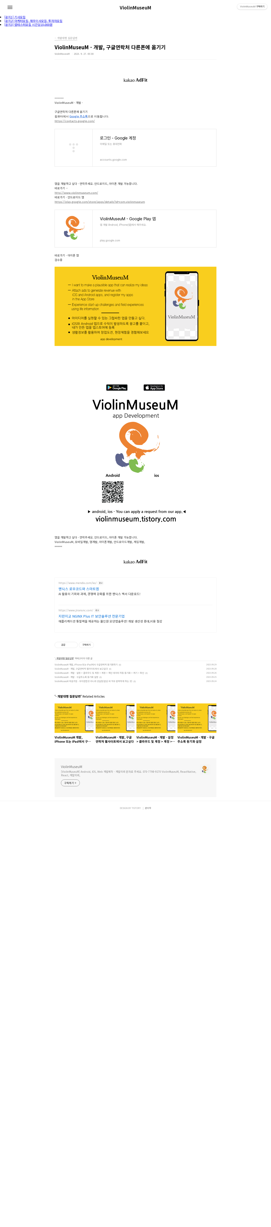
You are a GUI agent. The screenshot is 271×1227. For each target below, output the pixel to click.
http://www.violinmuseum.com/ (76, 193)
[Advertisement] (135, 600)
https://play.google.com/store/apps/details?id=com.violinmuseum (100, 202)
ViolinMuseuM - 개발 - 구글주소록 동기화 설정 (76, 740)
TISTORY (136, 1166)
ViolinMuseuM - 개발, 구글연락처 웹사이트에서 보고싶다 (81, 731)
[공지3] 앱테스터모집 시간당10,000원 (28, 24)
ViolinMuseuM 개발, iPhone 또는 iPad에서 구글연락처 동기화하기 (86, 727)
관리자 (148, 1166)
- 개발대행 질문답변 (64, 721)
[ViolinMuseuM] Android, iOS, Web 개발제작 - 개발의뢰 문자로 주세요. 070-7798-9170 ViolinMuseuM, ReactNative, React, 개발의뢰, (128, 836)
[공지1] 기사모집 (15, 17)
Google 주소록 (78, 116)
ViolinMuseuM (135, 7)
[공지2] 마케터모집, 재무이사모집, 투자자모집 (33, 20)
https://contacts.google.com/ (75, 121)
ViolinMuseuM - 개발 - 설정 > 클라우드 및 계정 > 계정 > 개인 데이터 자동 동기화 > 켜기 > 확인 (99, 735)
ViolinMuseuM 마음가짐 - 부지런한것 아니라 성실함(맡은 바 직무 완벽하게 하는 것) (93, 744)
